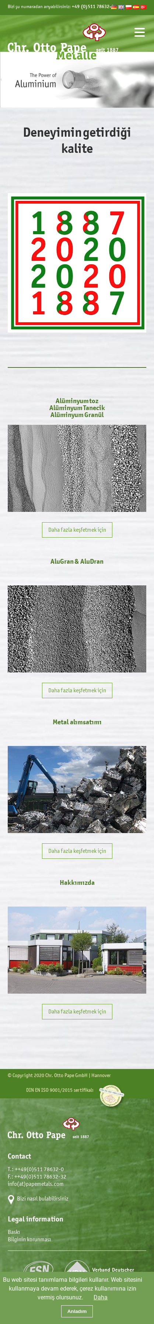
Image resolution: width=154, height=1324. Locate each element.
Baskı (14, 1231)
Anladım (77, 1311)
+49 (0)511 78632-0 (93, 6)
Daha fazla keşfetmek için (77, 529)
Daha (101, 1297)
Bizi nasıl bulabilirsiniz (43, 1198)
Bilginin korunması (29, 1239)
